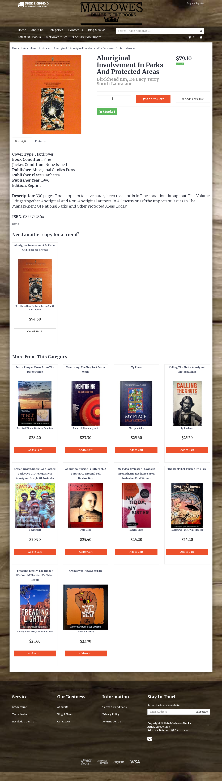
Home (22, 30)
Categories (56, 30)
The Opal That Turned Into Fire (187, 469)
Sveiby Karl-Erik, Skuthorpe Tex (35, 631)
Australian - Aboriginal (53, 48)
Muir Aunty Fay (86, 631)
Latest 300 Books (29, 37)
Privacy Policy (110, 714)
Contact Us (75, 30)
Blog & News (96, 30)
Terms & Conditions (114, 707)
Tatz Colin (85, 530)
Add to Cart (153, 99)
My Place (136, 367)
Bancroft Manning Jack (85, 428)
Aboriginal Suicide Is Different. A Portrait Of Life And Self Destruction (85, 473)
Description (22, 141)
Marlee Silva (136, 530)
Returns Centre (111, 721)
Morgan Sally (136, 428)
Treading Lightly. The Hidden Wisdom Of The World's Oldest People (35, 575)
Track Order (19, 714)
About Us (37, 30)
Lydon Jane (187, 428)
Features (40, 141)
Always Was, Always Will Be (86, 570)
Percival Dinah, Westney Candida (35, 428)
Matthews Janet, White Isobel (187, 530)
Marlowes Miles (56, 37)
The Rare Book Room (86, 37)
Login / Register (195, 3)
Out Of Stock (34, 331)
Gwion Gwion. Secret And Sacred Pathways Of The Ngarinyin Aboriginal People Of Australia (35, 473)
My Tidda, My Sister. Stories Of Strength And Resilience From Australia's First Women (136, 473)
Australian (29, 48)
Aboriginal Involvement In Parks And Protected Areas (102, 48)
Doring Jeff (35, 530)
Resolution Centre (23, 721)
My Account (19, 707)
